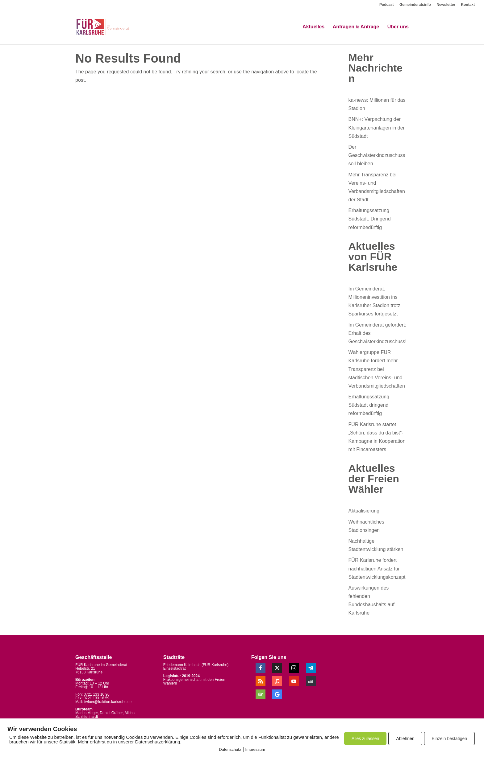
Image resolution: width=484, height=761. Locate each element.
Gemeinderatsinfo (415, 5)
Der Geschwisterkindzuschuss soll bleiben (376, 155)
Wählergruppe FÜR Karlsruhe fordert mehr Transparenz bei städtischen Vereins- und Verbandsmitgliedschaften (376, 369)
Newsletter (445, 5)
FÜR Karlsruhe (215, 665)
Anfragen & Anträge (356, 27)
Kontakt (468, 5)
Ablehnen (405, 738)
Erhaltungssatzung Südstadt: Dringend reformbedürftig (369, 219)
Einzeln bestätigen (449, 738)
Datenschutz (230, 749)
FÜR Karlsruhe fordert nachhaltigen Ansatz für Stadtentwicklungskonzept (377, 568)
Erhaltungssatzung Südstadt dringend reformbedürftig (369, 405)
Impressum (255, 749)
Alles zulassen (365, 738)
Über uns (398, 27)
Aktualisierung (364, 510)
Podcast (386, 5)
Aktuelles (313, 27)
